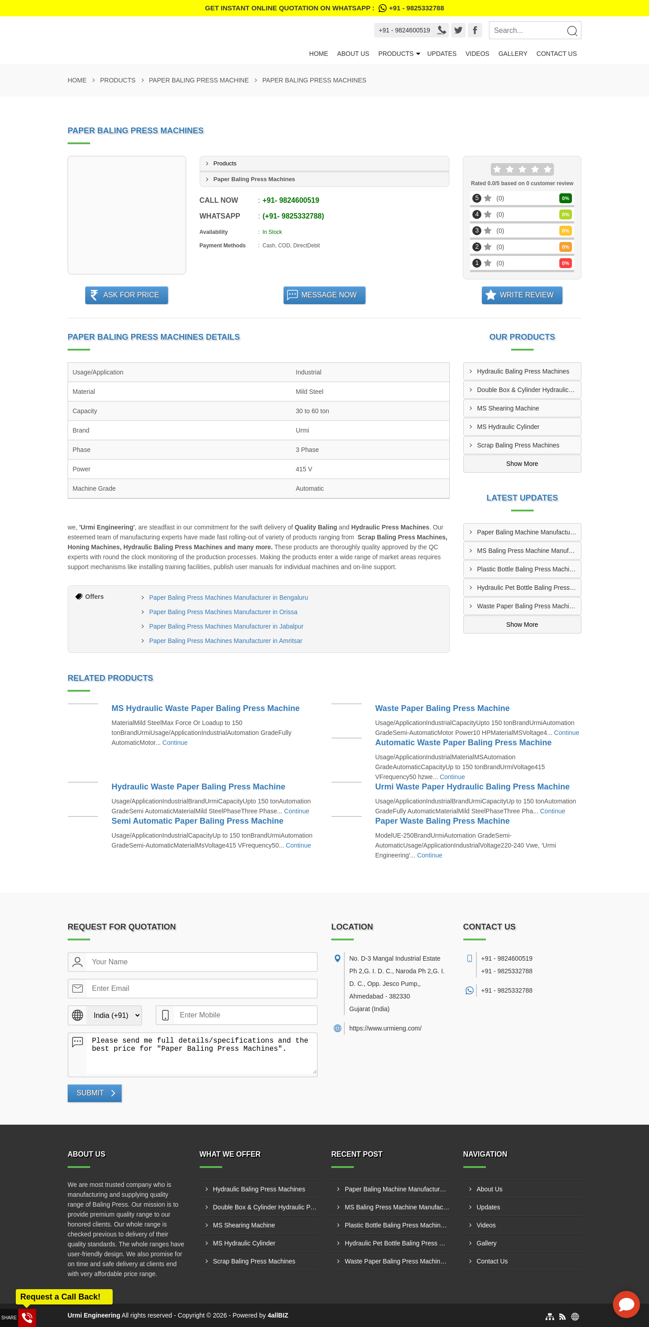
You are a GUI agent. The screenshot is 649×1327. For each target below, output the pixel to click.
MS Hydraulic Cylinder (508, 426)
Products (396, 53)
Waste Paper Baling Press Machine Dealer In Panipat (529, 606)
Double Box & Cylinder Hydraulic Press (529, 389)
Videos (477, 53)
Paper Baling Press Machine (199, 80)
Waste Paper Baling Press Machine (442, 708)
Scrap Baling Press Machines (518, 445)
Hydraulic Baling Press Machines (523, 371)
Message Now (329, 295)
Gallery (512, 53)
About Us (353, 53)
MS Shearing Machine (508, 408)
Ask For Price (131, 295)
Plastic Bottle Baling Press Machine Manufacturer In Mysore (529, 569)
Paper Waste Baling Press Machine (442, 820)
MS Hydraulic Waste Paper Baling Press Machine (206, 708)
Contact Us (556, 53)
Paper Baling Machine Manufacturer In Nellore (529, 532)
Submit (90, 1093)
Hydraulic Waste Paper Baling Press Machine (198, 786)
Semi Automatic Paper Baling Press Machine (197, 820)
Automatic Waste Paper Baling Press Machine (463, 742)
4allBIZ (278, 1315)
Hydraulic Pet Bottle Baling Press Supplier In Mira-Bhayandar (529, 587)
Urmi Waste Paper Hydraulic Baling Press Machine (472, 786)
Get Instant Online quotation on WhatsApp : (324, 8)
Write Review (526, 295)
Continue (174, 742)
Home (318, 53)
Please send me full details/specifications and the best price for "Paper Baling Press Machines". (202, 1053)
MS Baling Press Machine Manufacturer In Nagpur (529, 550)
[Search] (572, 31)
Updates (442, 53)
